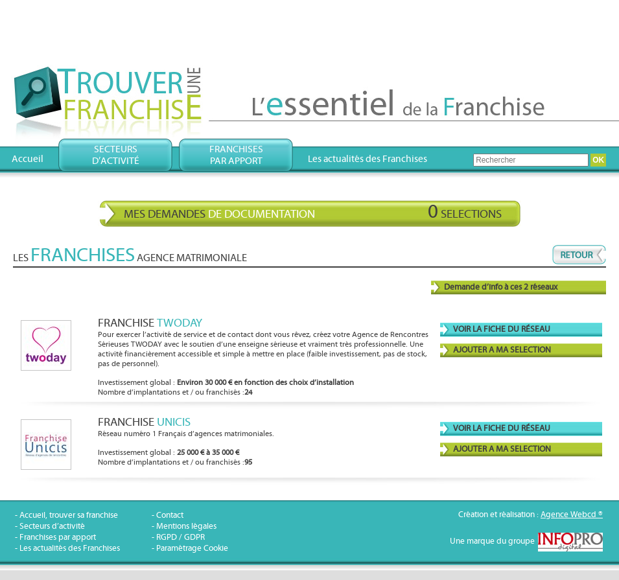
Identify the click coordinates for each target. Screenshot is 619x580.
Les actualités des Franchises (367, 159)
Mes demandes (313, 212)
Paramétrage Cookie (192, 548)
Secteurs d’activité (52, 526)
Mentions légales (186, 526)
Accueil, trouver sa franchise (68, 515)
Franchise (150, 323)
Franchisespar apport (236, 155)
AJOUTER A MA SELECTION (502, 350)
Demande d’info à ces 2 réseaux (500, 287)
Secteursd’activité (115, 155)
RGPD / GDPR (180, 537)
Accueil (27, 159)
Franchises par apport (57, 537)
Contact (169, 515)
